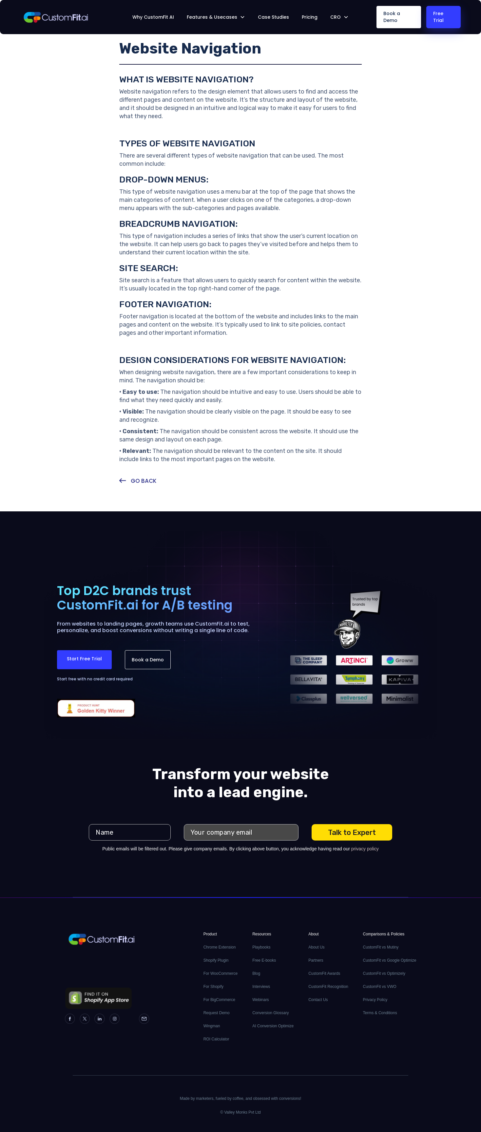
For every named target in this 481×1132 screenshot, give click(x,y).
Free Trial (438, 17)
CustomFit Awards (324, 973)
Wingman (211, 1026)
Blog (256, 973)
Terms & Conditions (380, 1013)
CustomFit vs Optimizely (384, 973)
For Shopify (213, 986)
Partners (315, 960)
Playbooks (261, 947)
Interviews (261, 986)
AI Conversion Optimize (273, 1026)
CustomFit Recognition (328, 986)
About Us (316, 947)
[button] (216, 17)
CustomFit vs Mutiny (381, 947)
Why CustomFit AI (153, 17)
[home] (66, 17)
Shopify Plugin (216, 960)
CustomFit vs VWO (379, 986)
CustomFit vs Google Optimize (389, 960)
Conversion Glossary (270, 1013)
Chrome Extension (219, 947)
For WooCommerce (220, 973)
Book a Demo (391, 17)
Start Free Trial (84, 658)
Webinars (260, 999)
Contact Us (318, 999)
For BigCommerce (219, 999)
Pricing (309, 17)
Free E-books (264, 960)
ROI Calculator (216, 1039)
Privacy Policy (375, 999)
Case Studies (273, 17)
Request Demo (216, 1013)
